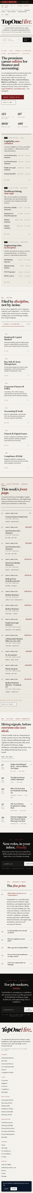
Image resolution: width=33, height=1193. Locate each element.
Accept (14, 1188)
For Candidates (6, 1154)
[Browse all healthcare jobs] (29, 235)
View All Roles (8, 704)
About (3, 1145)
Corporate (4, 1080)
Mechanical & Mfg (7, 1125)
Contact (3, 1157)
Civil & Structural (6, 1122)
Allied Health (5, 1106)
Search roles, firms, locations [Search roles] (11, 39)
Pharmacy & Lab (6, 1114)
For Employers (6, 1151)
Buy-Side (4, 1061)
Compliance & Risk (7, 1072)
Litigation (4, 1083)
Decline (6, 1188)
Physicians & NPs (6, 1103)
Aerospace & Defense (8, 1131)
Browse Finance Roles (12, 97)
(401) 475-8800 (6, 1164)
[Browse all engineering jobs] (29, 283)
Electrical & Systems (7, 1128)
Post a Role (26, 39)
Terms (3, 1173)
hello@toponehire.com (8, 1167)
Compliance (5, 1089)
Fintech (3, 1069)
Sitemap (4, 1176)
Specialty (4, 1137)
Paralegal (4, 1092)
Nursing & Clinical (7, 1100)
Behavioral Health (7, 1112)
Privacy (3, 1170)
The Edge (4, 1148)
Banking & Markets (7, 1058)
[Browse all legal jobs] (29, 181)
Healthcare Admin (7, 1109)
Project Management (8, 1134)
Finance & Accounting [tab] (13, 324)
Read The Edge (7, 758)
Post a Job (8, 102)
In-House (4, 1086)
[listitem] (16, 518)
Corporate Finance (7, 1064)
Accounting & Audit (7, 1067)
